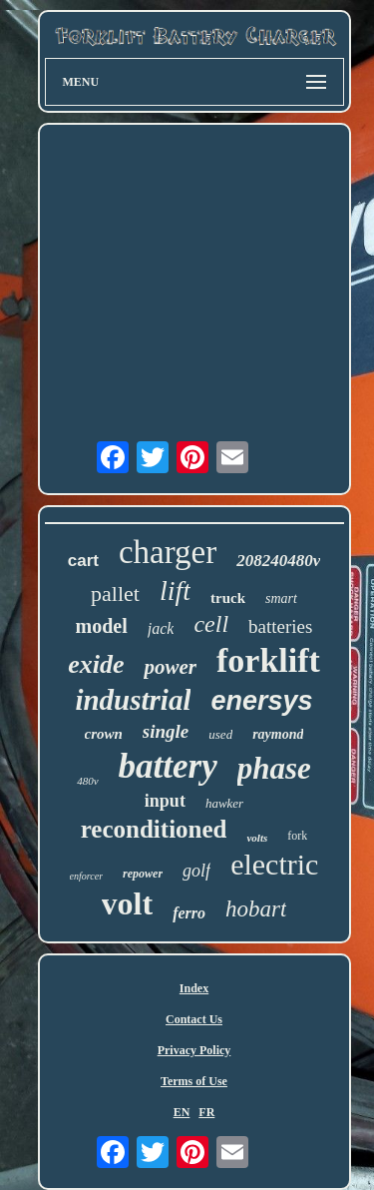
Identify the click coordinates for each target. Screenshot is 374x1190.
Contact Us (194, 1019)
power (170, 667)
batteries (280, 626)
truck (227, 598)
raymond (277, 734)
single (165, 731)
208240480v (278, 560)
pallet (115, 593)
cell (210, 624)
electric (274, 864)
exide (96, 664)
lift (175, 590)
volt (128, 903)
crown (104, 734)
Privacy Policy (194, 1050)
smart (281, 598)
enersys (261, 701)
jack (161, 628)
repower (143, 874)
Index (194, 988)
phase (274, 768)
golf (196, 871)
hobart (255, 908)
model (102, 626)
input (165, 801)
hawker (224, 803)
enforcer (87, 876)
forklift (268, 660)
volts (256, 838)
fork (297, 836)
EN (182, 1112)
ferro (189, 912)
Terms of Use (194, 1081)
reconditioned (154, 829)
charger (167, 552)
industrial (132, 700)
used (220, 734)
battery (168, 766)
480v (87, 781)
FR (206, 1112)
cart (83, 560)
